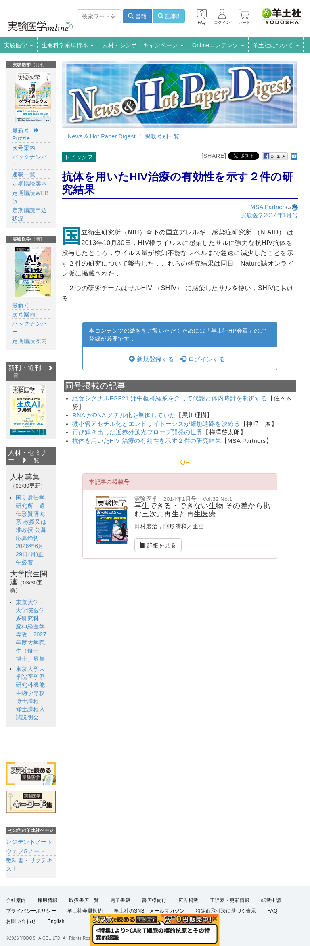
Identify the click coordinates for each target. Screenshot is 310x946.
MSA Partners (274, 207)
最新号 (20, 130)
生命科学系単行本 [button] (68, 45)
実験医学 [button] (18, 45)
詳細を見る (158, 545)
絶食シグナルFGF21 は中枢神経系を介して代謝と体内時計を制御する (169, 398)
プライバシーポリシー (31, 911)
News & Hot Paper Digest (102, 136)
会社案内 (16, 900)
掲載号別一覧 (162, 136)
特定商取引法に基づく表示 (226, 911)
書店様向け (154, 900)
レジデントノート (29, 842)
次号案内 (24, 147)
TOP (183, 462)
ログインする (202, 359)
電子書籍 (121, 900)
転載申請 (271, 900)
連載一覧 (24, 174)
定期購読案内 (29, 183)
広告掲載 (188, 900)
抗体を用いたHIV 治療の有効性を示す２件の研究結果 (146, 440)
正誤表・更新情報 (230, 900)
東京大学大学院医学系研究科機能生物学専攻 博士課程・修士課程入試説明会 (33, 693)
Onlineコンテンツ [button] (218, 45)
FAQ (273, 911)
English (56, 921)
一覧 (30, 460)
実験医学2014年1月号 (269, 215)
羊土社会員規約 (85, 911)
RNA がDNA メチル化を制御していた (124, 415)
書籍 (137, 16)
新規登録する (151, 359)
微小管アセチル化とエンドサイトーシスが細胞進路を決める (156, 424)
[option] (28, 410)
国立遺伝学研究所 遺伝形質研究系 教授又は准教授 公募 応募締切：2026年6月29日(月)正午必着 (34, 529)
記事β (169, 16)
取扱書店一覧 (84, 900)
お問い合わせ (21, 921)
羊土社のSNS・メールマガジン (149, 911)
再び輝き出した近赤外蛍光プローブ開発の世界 (137, 432)
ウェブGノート (26, 851)
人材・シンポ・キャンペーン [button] (143, 45)
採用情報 (48, 900)
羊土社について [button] (276, 45)
